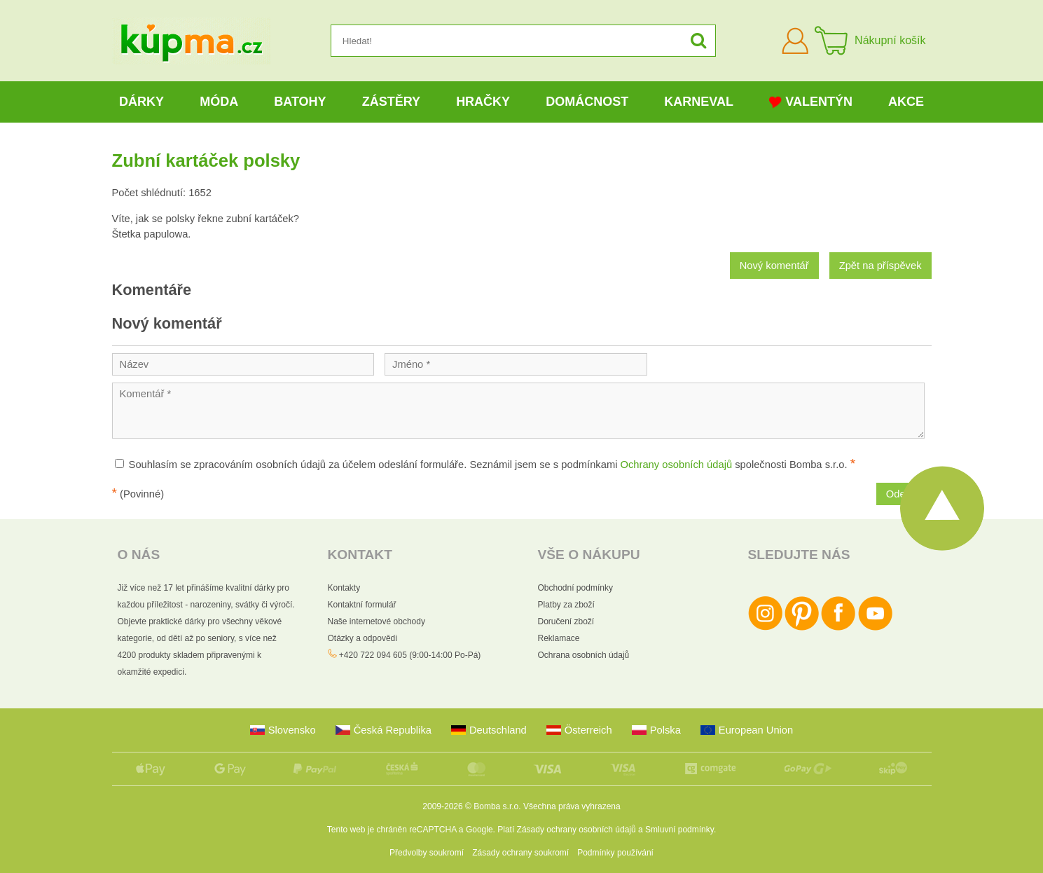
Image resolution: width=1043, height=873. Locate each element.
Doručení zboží (566, 621)
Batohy (300, 102)
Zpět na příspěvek (880, 265)
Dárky (141, 102)
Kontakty (344, 588)
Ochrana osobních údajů (584, 655)
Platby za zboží (566, 605)
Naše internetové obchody (376, 621)
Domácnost (587, 102)
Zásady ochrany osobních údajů (576, 829)
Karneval (698, 102)
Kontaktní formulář (362, 605)
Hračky (483, 102)
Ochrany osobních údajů (677, 464)
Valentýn (810, 102)
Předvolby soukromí (426, 853)
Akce (906, 102)
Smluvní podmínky (679, 829)
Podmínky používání (615, 853)
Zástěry (391, 102)
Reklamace (559, 638)
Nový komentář (774, 265)
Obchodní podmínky (575, 588)
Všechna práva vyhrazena (572, 806)
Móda (219, 102)
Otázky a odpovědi (362, 638)
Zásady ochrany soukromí (520, 853)
